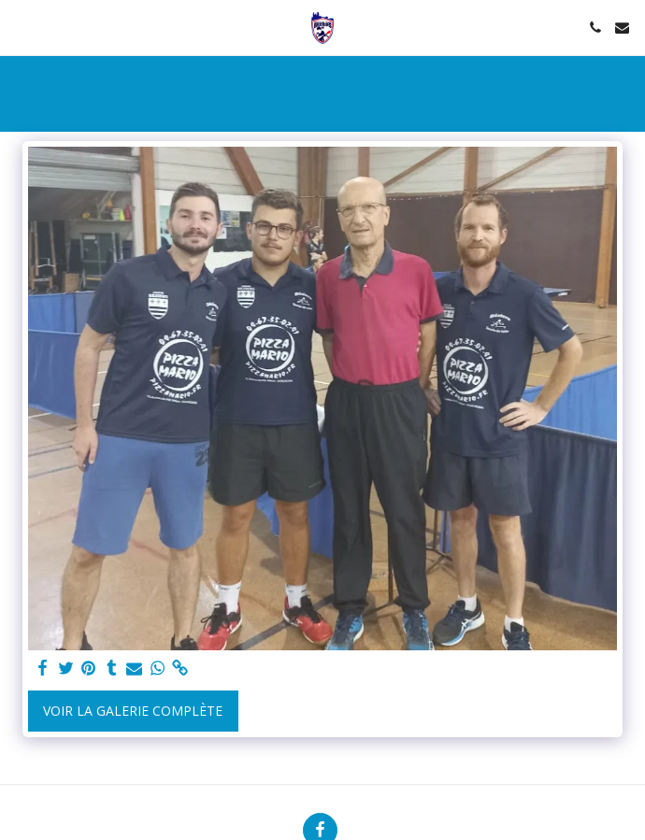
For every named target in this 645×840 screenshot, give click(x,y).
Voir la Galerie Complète (132, 710)
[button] (20, 26)
